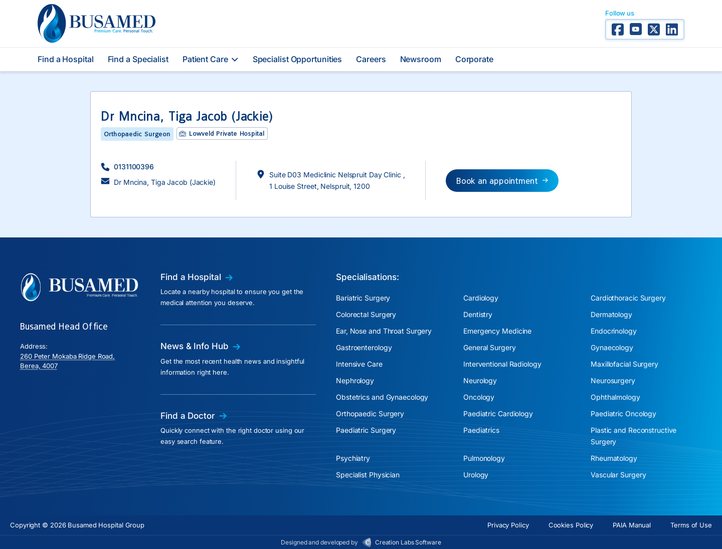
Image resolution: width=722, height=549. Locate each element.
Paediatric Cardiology (498, 413)
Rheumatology (614, 458)
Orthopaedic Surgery (370, 413)
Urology (475, 474)
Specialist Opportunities (297, 59)
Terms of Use (691, 525)
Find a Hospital (66, 59)
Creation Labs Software (408, 542)
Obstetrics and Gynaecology (382, 397)
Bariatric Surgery (363, 298)
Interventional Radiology (502, 364)
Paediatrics (481, 430)
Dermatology (611, 314)
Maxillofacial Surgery (624, 364)
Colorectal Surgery (366, 314)
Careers (371, 59)
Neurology (480, 380)
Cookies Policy (571, 525)
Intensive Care (359, 364)
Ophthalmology (615, 397)
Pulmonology (484, 458)
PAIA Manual (632, 525)
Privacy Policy (508, 525)
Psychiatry (353, 458)
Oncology (478, 397)
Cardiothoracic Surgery (628, 298)
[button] (127, 166)
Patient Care (211, 59)
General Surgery (489, 347)
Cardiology (480, 298)
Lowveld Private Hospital (226, 133)
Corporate (474, 59)
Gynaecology (612, 347)
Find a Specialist (138, 59)
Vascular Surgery (618, 474)
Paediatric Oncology (623, 413)
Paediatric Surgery (366, 430)
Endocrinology (614, 331)
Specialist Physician (368, 474)
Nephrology (355, 380)
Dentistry (477, 314)
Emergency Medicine (497, 331)
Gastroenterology (364, 347)
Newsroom (420, 59)
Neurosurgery (613, 380)
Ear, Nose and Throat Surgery (384, 331)
